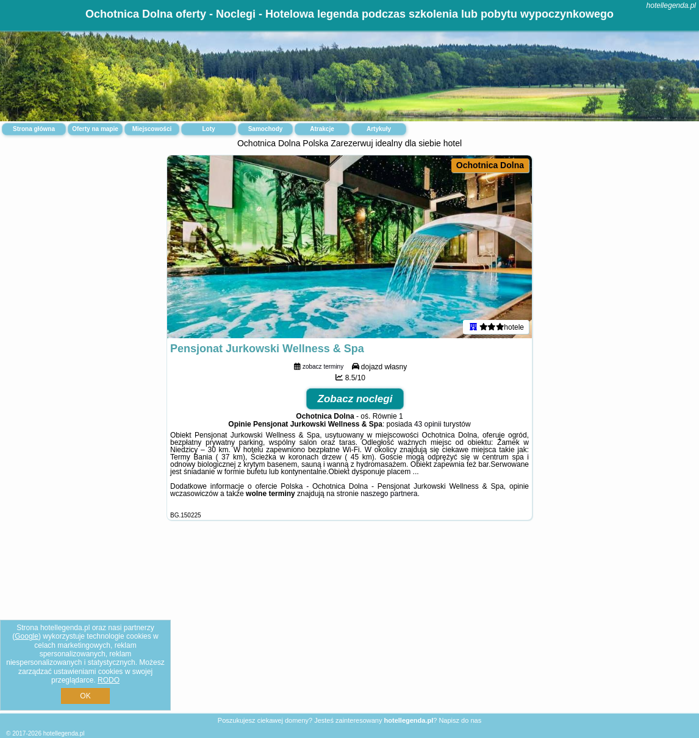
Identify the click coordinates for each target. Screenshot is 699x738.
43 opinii (428, 424)
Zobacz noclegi (355, 399)
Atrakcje (322, 129)
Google (26, 636)
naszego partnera (388, 493)
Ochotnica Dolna (490, 165)
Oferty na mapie (95, 129)
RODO (109, 680)
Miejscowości (151, 129)
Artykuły (379, 129)
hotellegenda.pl (671, 5)
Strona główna (34, 129)
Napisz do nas (460, 720)
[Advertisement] (349, 626)
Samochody (265, 129)
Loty (208, 129)
